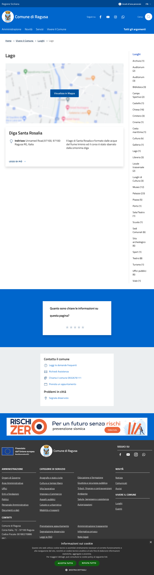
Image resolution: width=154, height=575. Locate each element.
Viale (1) (137, 281)
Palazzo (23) (139, 193)
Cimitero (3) (139, 116)
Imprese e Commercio (51, 494)
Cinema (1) (138, 122)
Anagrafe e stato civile (51, 477)
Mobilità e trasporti (49, 510)
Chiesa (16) (138, 109)
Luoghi (41, 41)
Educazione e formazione (90, 477)
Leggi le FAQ (46, 537)
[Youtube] (107, 17)
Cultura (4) (138, 138)
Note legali (83, 537)
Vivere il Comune (25, 41)
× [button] (150, 542)
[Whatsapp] (122, 17)
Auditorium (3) (138, 78)
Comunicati (121, 483)
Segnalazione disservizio (52, 531)
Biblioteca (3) (139, 87)
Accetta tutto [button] (65, 563)
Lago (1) (137, 151)
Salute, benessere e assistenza (93, 499)
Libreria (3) (138, 157)
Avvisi (119, 488)
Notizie (119, 477)
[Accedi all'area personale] (130, 4)
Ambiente (83, 494)
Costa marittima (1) (139, 130)
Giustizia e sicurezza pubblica (92, 483)
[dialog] (77, 557)
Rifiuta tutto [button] (89, 563)
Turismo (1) (138, 264)
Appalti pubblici (47, 499)
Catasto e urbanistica (50, 505)
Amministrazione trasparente (93, 526)
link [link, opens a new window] (106, 557)
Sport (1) (137, 252)
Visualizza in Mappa (64, 93)
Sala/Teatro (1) (139, 214)
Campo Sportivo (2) (138, 95)
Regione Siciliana (10, 4)
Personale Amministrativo (15, 505)
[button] (77, 569)
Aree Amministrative (12, 483)
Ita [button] (149, 4)
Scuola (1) (138, 222)
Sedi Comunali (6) (139, 230)
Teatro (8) (137, 258)
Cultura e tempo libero (51, 483)
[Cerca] (148, 16)
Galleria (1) (138, 144)
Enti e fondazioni (10, 494)
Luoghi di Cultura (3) (138, 179)
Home (8, 41)
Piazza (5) (137, 199)
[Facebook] (99, 17)
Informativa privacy (87, 531)
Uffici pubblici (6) (139, 272)
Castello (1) (138, 103)
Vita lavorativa (47, 488)
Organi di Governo (11, 477)
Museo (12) (138, 187)
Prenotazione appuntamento (54, 526)
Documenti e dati (10, 510)
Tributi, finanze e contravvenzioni (95, 488)
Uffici (4, 488)
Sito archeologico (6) (139, 242)
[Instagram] (114, 17)
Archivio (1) (138, 61)
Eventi (119, 509)
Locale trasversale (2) (138, 167)
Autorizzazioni (85, 504)
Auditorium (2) (138, 69)
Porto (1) (137, 206)
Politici (5, 499)
